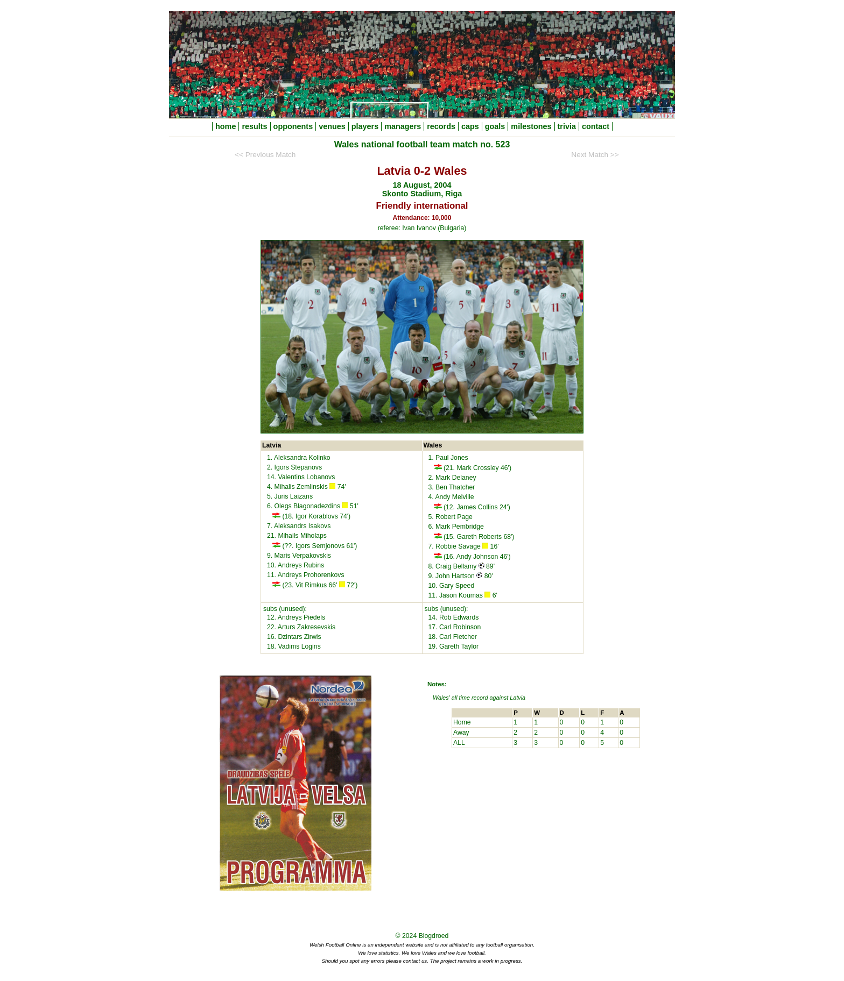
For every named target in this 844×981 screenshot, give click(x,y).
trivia (567, 126)
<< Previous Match (265, 155)
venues (332, 126)
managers (402, 126)
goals (495, 126)
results (254, 126)
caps (470, 126)
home (225, 126)
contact (595, 126)
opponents (293, 126)
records (441, 126)
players (364, 126)
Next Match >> (594, 155)
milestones (531, 126)
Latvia (517, 697)
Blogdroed (434, 936)
